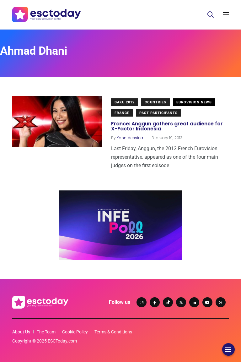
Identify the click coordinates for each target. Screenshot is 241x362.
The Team (46, 331)
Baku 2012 (125, 102)
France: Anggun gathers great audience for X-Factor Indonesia (167, 126)
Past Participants (158, 113)
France (122, 113)
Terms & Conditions (113, 331)
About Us (21, 331)
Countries (155, 102)
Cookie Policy (75, 331)
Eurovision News (194, 102)
